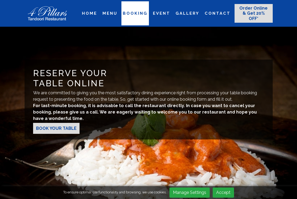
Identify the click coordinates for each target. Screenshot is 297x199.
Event (161, 13)
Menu (109, 13)
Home (89, 13)
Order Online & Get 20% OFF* (253, 13)
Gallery (187, 13)
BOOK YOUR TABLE (56, 128)
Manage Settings (189, 192)
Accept (223, 192)
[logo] (47, 13)
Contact (218, 13)
